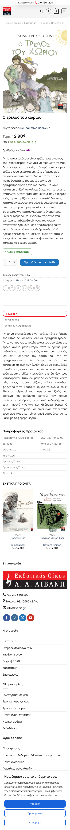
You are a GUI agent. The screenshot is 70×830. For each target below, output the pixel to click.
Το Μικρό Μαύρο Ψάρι (52, 538)
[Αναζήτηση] (41, 11)
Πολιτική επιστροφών (16, 715)
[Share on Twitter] (18, 288)
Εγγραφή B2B (11, 661)
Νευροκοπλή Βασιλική (35, 128)
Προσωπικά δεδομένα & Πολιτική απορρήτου (31, 755)
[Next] (67, 522)
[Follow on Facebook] (6, 617)
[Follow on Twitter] (22, 617)
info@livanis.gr (16, 608)
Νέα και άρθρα (12, 721)
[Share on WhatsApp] (6, 288)
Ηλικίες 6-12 (57, 22)
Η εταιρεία (10, 641)
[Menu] (64, 11)
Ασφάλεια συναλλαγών (17, 768)
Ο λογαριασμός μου (15, 695)
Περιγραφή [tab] (11, 313)
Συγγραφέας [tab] (12, 319)
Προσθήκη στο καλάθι (39, 262)
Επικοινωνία (10, 674)
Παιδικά (44, 22)
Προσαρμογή (35, 813)
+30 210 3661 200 (17, 595)
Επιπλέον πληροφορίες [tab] (18, 325)
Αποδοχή (35, 803)
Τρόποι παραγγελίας (16, 701)
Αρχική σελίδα (13, 22)
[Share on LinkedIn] (37, 288)
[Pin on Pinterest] (31, 288)
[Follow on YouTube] (30, 617)
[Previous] (2, 522)
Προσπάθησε (18, 538)
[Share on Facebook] (12, 288)
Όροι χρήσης (11, 748)
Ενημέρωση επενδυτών (17, 648)
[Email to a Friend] (25, 288)
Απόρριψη (35, 822)
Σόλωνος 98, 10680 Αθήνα (21, 601)
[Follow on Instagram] (14, 617)
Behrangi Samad (52, 545)
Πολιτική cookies (13, 762)
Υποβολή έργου (12, 654)
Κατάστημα (30, 22)
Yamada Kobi (18, 545)
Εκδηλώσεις (10, 728)
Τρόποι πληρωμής (14, 708)
